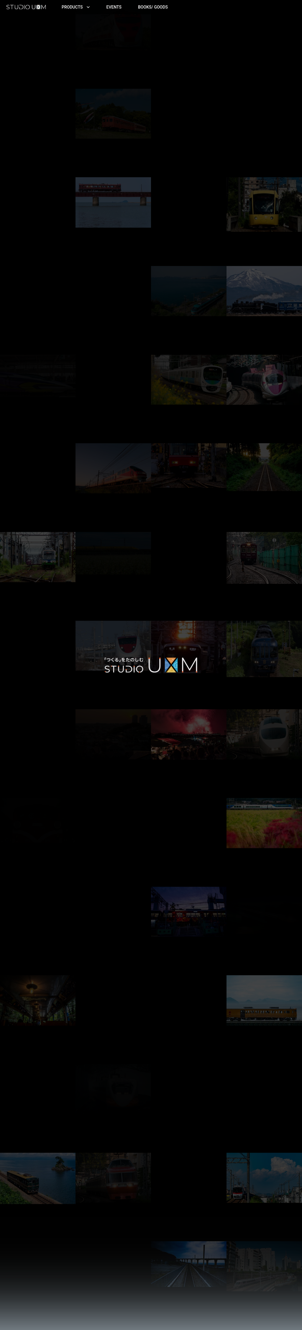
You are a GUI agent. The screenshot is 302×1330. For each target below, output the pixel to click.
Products (75, 7)
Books (153, 7)
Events (114, 7)
